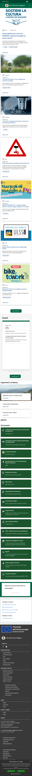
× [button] (30, 761)
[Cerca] (29, 5)
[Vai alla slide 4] (13, 371)
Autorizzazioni (8, 695)
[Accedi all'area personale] (27, 1)
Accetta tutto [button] (11, 771)
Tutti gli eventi (15, 376)
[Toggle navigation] (2, 5)
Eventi (4, 714)
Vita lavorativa (6, 675)
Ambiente (7, 691)
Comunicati (5, 75)
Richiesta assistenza (7, 743)
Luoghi (4, 712)
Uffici (4, 656)
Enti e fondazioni (6, 658)
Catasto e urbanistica (7, 679)
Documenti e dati (6, 664)
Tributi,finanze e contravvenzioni (12, 689)
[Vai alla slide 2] (10, 371)
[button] (16, 773)
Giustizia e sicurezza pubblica (11, 687)
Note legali (5, 757)
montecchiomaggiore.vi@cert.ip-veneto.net (12, 730)
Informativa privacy (7, 755)
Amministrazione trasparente (9, 749)
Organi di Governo (7, 652)
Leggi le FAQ (5, 741)
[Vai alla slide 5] (15, 371)
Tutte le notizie (16, 311)
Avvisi (6, 30)
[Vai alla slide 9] (21, 371)
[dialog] (16, 768)
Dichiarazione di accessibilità (9, 759)
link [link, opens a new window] (28, 768)
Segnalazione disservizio (8, 739)
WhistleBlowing (6, 753)
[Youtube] (6, 647)
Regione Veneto (5, 1)
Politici (4, 660)
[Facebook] (3, 647)
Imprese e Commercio (7, 677)
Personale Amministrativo (8, 662)
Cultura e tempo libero (8, 673)
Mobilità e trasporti (7, 681)
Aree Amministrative (7, 654)
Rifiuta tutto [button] (21, 771)
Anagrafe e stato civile (8, 671)
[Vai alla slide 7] (18, 371)
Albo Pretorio (6, 751)
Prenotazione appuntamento (9, 737)
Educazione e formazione (10, 685)
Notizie (5, 285)
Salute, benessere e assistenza (11, 693)
